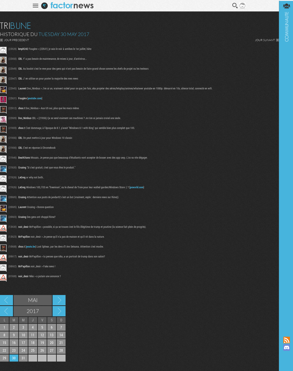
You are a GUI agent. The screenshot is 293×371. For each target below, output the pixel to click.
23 (14, 350)
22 (4, 350)
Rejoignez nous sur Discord (285, 347)
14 (61, 335)
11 (33, 335)
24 (23, 350)
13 (51, 335)
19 (42, 342)
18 (33, 342)
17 (23, 342)
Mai (33, 300)
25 (33, 350)
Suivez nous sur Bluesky (285, 362)
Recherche (234, 5)
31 (23, 358)
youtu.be (30, 246)
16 (14, 342)
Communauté (285, 164)
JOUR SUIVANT (264, 40)
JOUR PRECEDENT (16, 40)
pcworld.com (136, 187)
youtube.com (35, 98)
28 (61, 350)
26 (42, 350)
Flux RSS (285, 340)
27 (51, 350)
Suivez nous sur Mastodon (285, 355)
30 (14, 358)
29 (4, 358)
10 (23, 335)
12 (42, 335)
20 (51, 342)
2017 (33, 311)
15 (4, 342)
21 (61, 342)
